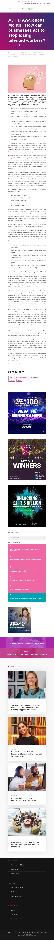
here (20, 364)
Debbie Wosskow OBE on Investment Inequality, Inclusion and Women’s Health (26, 754)
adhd (11, 377)
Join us (13, 910)
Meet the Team (15, 892)
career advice (34, 377)
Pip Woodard (25, 45)
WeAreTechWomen (16, 919)
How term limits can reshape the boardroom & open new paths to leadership (25, 844)
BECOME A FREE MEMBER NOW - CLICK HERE (37, 3)
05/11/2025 (14, 795)
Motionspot (11, 155)
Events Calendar (16, 896)
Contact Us (14, 914)
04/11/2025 (14, 840)
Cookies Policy (15, 869)
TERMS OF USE (32, 935)
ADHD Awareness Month (21, 377)
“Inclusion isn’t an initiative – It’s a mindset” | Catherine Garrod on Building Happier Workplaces (25, 707)
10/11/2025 (14, 703)
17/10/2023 (13, 45)
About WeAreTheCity (17, 887)
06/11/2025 (14, 749)
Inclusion (12, 380)
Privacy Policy (15, 873)
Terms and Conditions (17, 865)
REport (19, 380)
